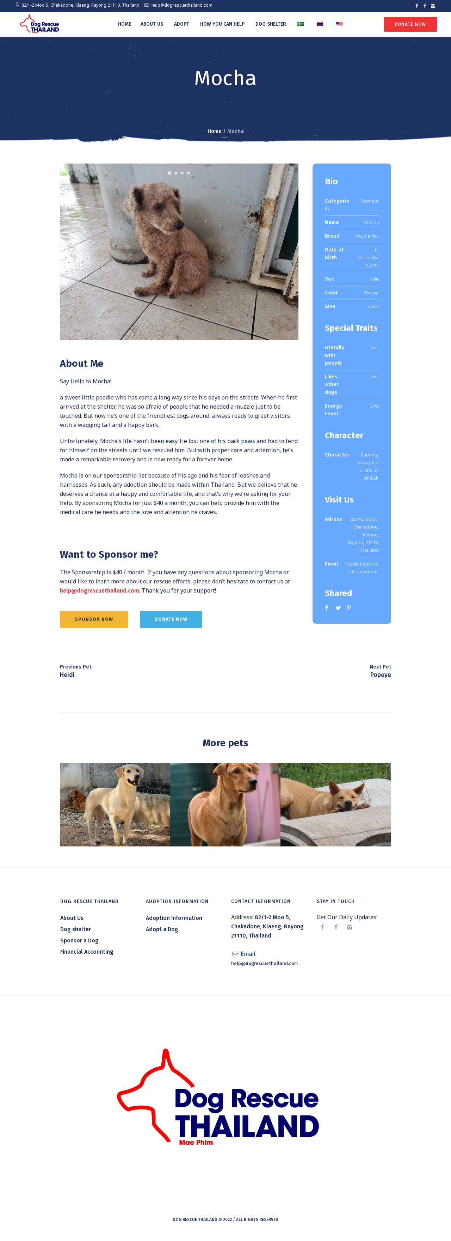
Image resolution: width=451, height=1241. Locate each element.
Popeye (380, 677)
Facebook (327, 608)
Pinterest (349, 608)
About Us (72, 920)
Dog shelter (75, 931)
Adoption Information (174, 920)
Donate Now (410, 24)
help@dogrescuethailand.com (182, 5)
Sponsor (369, 201)
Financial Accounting (86, 954)
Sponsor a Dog (79, 942)
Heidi (67, 677)
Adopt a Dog (162, 931)
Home (215, 131)
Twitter (338, 608)
